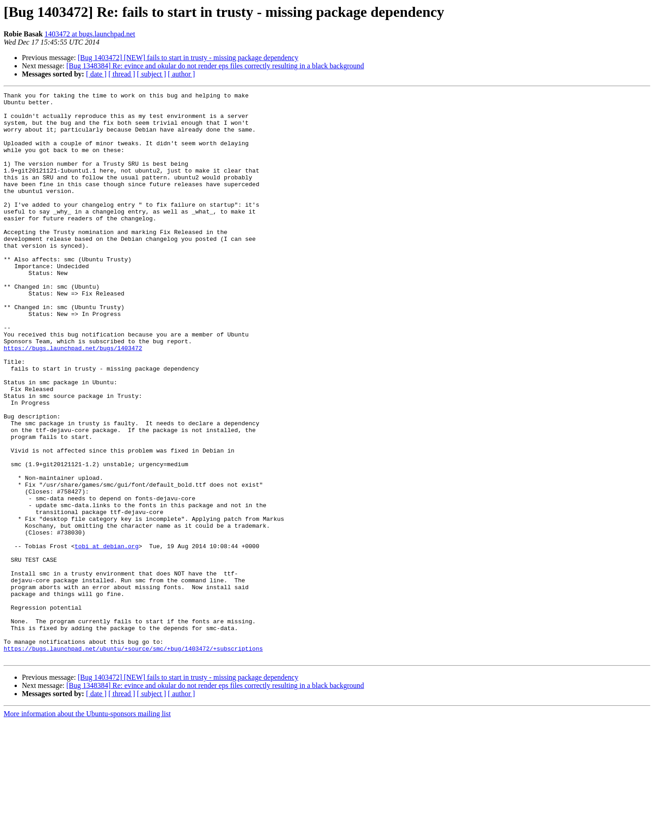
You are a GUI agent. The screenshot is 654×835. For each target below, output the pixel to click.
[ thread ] (121, 74)
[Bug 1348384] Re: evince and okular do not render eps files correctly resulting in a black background (215, 66)
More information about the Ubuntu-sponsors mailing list (87, 827)
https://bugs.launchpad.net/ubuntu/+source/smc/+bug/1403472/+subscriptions (133, 760)
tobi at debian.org (106, 637)
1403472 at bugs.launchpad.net (90, 34)
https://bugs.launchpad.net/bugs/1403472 (73, 400)
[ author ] (181, 74)
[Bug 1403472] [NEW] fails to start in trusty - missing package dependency (188, 57)
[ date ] (96, 74)
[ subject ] (151, 74)
